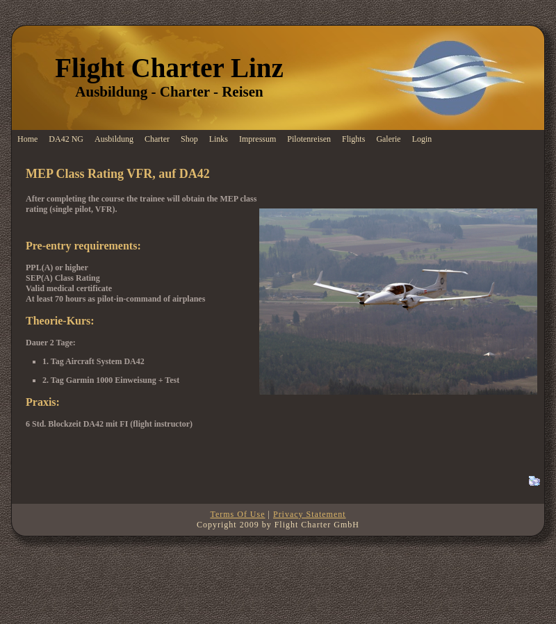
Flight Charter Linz (169, 68)
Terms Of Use (237, 514)
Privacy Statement (309, 514)
